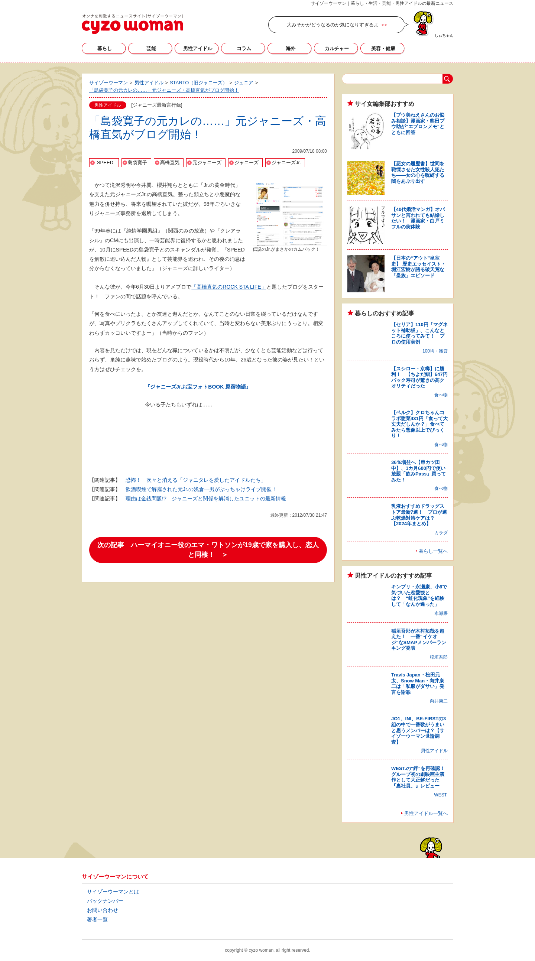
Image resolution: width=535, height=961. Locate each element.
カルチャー (337, 48)
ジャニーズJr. (286, 162)
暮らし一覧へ (433, 551)
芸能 (151, 48)
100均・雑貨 (435, 351)
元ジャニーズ (206, 162)
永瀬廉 (441, 613)
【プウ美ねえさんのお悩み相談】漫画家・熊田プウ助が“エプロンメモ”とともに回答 (417, 123)
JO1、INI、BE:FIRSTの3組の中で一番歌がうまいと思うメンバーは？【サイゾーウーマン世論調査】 (418, 730)
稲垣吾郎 (439, 657)
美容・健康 (383, 48)
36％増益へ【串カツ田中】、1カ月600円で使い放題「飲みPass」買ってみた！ (418, 471)
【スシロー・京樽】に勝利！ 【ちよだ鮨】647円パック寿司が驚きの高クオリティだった (419, 377)
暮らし (104, 48)
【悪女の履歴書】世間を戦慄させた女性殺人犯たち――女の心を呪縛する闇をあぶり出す (417, 172)
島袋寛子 (137, 162)
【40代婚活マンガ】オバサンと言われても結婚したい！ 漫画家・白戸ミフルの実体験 (418, 218)
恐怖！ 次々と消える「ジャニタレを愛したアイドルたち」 (196, 480)
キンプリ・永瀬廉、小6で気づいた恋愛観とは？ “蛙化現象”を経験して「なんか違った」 (419, 595)
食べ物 (441, 394)
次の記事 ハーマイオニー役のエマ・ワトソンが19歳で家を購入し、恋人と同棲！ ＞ (207, 549)
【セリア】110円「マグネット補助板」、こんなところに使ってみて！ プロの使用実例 (419, 333)
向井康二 (439, 701)
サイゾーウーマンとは (113, 892)
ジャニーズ (246, 162)
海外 (290, 48)
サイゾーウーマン (132, 24)
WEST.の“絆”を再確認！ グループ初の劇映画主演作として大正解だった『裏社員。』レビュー (420, 777)
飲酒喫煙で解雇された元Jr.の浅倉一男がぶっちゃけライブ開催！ (201, 489)
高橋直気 (169, 162)
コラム (244, 48)
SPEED (105, 162)
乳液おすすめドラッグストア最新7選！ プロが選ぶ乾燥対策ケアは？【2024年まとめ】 (419, 514)
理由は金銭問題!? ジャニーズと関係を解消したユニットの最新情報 (206, 498)
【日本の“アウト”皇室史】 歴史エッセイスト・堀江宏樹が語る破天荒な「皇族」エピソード (418, 266)
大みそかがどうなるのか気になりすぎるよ (333, 24)
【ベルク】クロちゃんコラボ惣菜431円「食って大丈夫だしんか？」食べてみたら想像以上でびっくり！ (419, 424)
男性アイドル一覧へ (426, 813)
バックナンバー (105, 901)
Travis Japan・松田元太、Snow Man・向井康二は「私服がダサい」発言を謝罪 (417, 683)
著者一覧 (97, 919)
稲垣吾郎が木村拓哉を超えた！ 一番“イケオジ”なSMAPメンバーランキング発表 (418, 639)
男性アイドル (197, 48)
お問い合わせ (102, 910)
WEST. (441, 795)
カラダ (441, 532)
